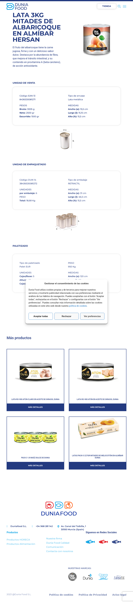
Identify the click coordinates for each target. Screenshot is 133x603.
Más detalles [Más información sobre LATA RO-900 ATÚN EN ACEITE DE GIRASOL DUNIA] (97, 407)
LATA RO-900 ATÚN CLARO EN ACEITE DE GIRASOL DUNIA (35, 399)
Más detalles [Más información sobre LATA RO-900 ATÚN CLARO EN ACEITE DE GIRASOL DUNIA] (35, 407)
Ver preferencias (92, 316)
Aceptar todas (40, 316)
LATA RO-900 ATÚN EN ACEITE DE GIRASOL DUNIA (98, 399)
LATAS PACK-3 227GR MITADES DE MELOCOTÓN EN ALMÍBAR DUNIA (97, 457)
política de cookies (78, 306)
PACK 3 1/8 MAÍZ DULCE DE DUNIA (35, 458)
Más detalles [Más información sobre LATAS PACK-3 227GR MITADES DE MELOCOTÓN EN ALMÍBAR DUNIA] (97, 465)
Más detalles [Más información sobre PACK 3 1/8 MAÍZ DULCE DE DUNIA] (35, 465)
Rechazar (66, 316)
